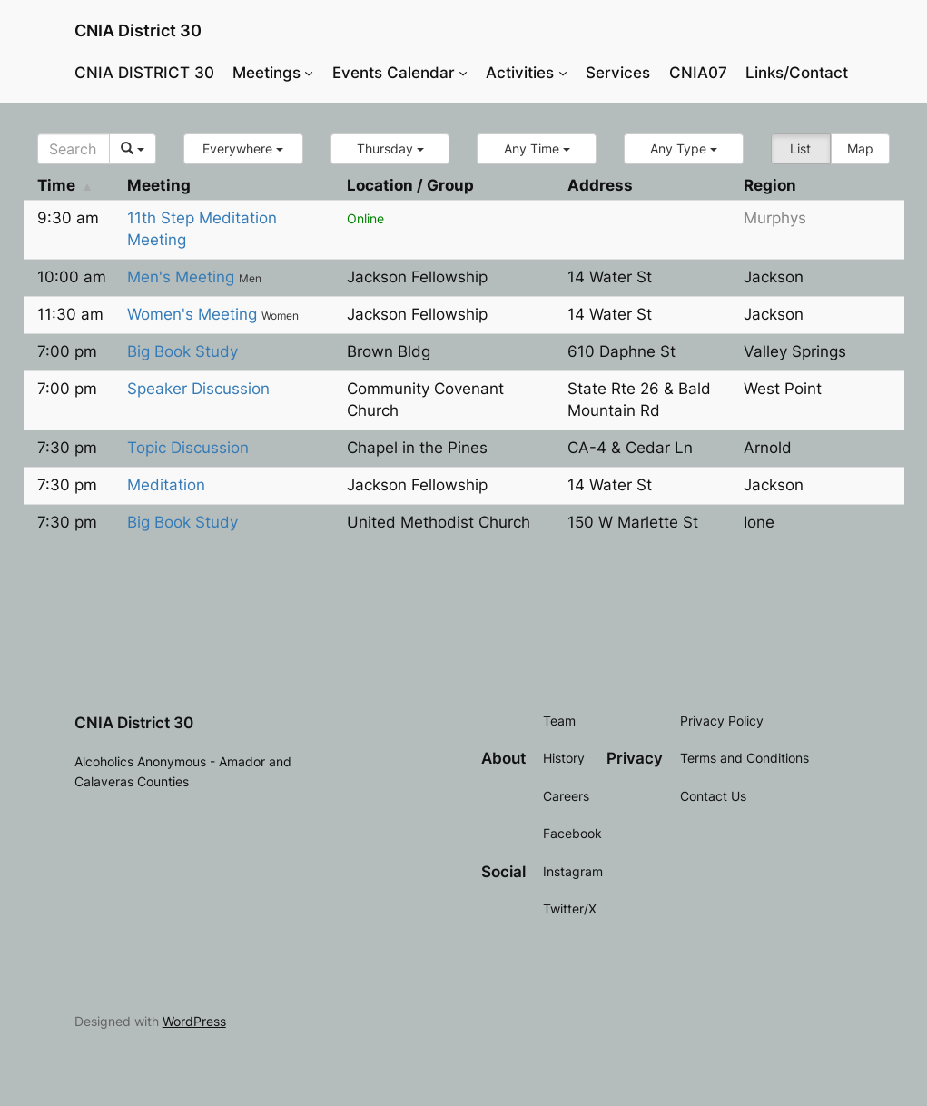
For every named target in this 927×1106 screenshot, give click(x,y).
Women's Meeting (194, 314)
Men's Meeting (183, 277)
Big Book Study (182, 351)
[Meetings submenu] (308, 72)
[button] (243, 148)
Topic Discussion (188, 448)
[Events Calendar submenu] (463, 72)
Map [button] (860, 148)
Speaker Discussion (198, 389)
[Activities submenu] (562, 72)
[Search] (74, 148)
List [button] (800, 148)
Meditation (166, 485)
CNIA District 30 (138, 30)
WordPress (194, 1021)
